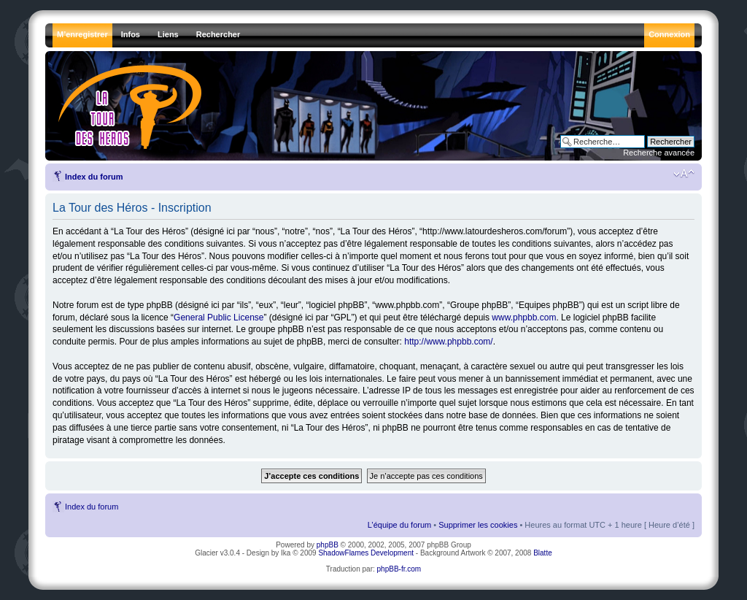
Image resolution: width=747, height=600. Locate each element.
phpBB (327, 545)
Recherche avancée (658, 152)
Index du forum (94, 176)
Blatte (542, 553)
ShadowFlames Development (366, 553)
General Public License (218, 317)
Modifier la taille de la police (683, 173)
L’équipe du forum (399, 524)
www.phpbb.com (524, 317)
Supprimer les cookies (477, 524)
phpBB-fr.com (399, 569)
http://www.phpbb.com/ (448, 341)
